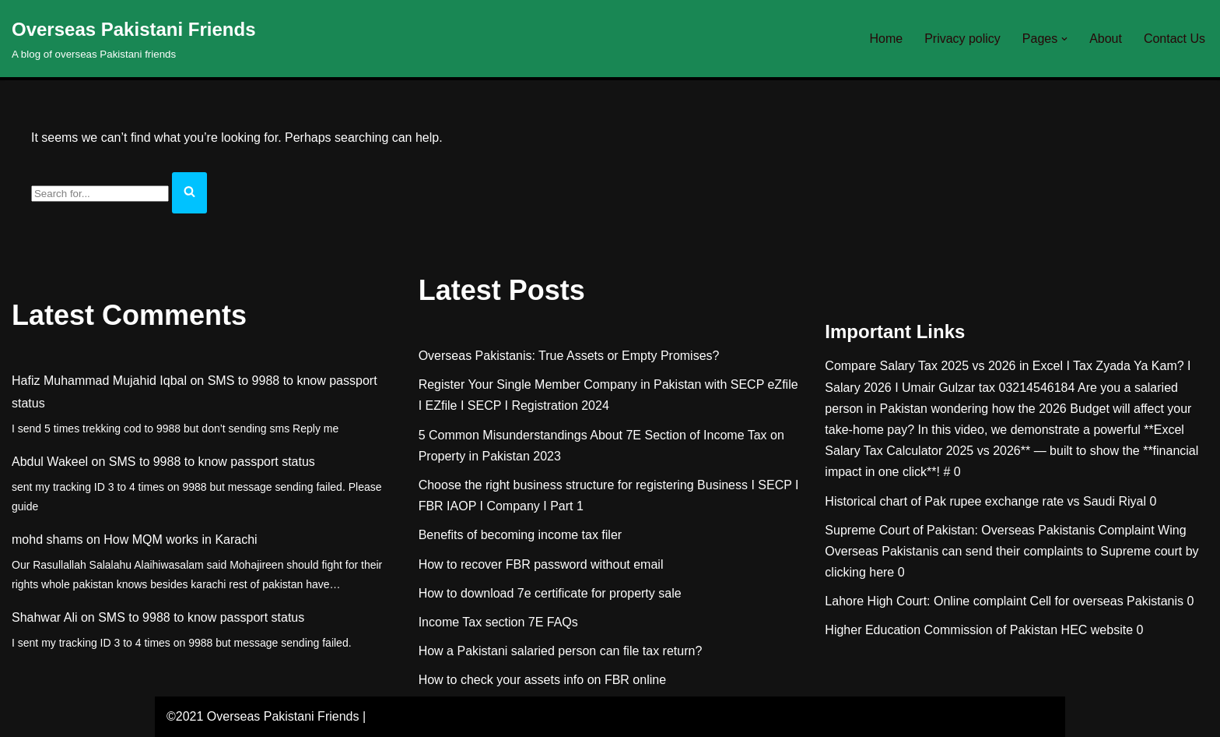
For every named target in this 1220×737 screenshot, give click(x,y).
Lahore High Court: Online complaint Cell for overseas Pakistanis (1004, 601)
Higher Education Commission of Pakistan (941, 630)
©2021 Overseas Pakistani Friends (263, 717)
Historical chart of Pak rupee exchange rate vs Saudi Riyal (985, 501)
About (1105, 38)
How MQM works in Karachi (180, 539)
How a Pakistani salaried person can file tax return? (561, 651)
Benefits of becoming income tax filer (520, 535)
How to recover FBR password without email (541, 564)
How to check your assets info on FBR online (542, 680)
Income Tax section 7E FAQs (498, 622)
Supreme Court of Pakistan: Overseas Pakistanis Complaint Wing (1005, 530)
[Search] (100, 193)
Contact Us (1174, 38)
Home (886, 38)
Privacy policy (962, 38)
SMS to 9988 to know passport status (212, 461)
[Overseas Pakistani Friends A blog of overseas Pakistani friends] (134, 38)
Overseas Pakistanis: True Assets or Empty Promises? (569, 355)
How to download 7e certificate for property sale (550, 593)
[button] (1064, 39)
